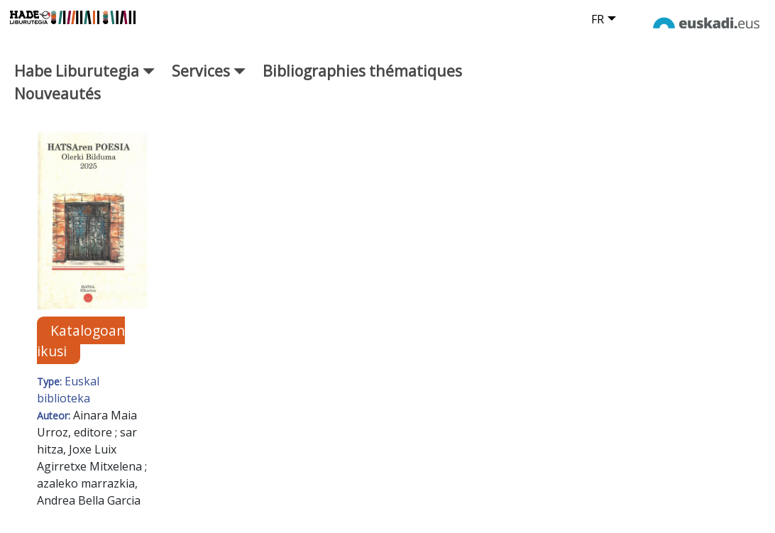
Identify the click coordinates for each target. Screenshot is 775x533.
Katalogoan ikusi (81, 341)
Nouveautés (57, 93)
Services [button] (209, 70)
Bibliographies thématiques (362, 70)
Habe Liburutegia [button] (84, 70)
